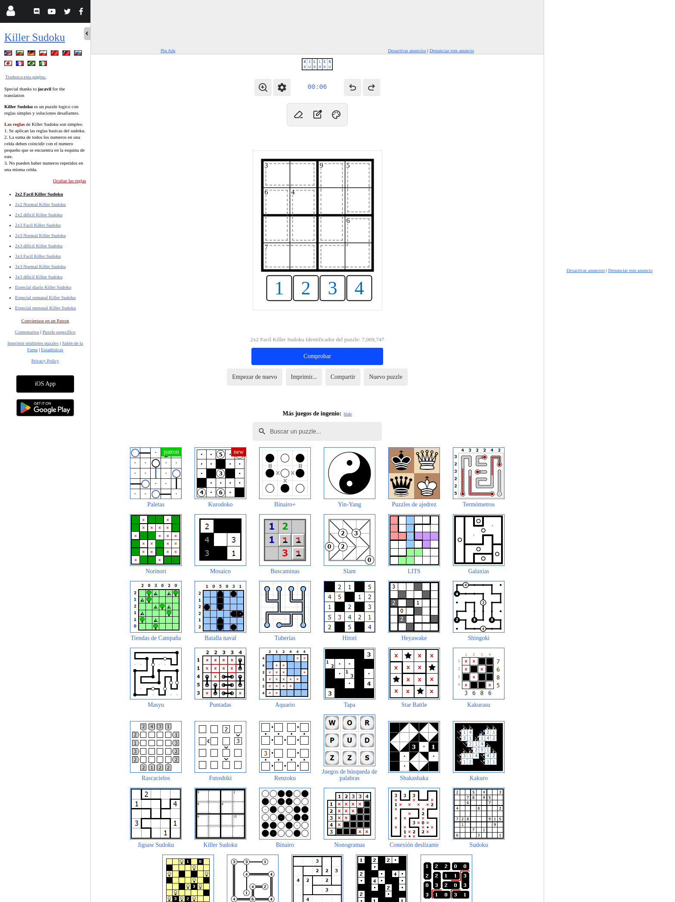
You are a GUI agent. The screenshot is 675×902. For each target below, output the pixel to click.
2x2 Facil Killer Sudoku (39, 194)
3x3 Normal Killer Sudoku (40, 266)
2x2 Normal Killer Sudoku (40, 204)
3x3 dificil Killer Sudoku (38, 276)
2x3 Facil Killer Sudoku (38, 225)
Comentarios (27, 331)
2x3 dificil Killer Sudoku (38, 245)
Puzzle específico (59, 331)
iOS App (45, 384)
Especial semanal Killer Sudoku (45, 297)
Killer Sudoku (34, 37)
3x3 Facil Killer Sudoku (38, 256)
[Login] (10, 12)
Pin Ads (168, 50)
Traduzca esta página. (25, 76)
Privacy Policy (45, 360)
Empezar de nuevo (254, 377)
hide (348, 413)
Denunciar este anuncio (452, 50)
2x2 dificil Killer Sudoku (38, 214)
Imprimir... (304, 377)
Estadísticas (52, 349)
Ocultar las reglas (69, 180)
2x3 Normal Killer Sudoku (40, 235)
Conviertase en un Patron (45, 320)
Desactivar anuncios (407, 50)
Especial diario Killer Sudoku (43, 287)
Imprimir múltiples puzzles (33, 343)
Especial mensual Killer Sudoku (45, 307)
